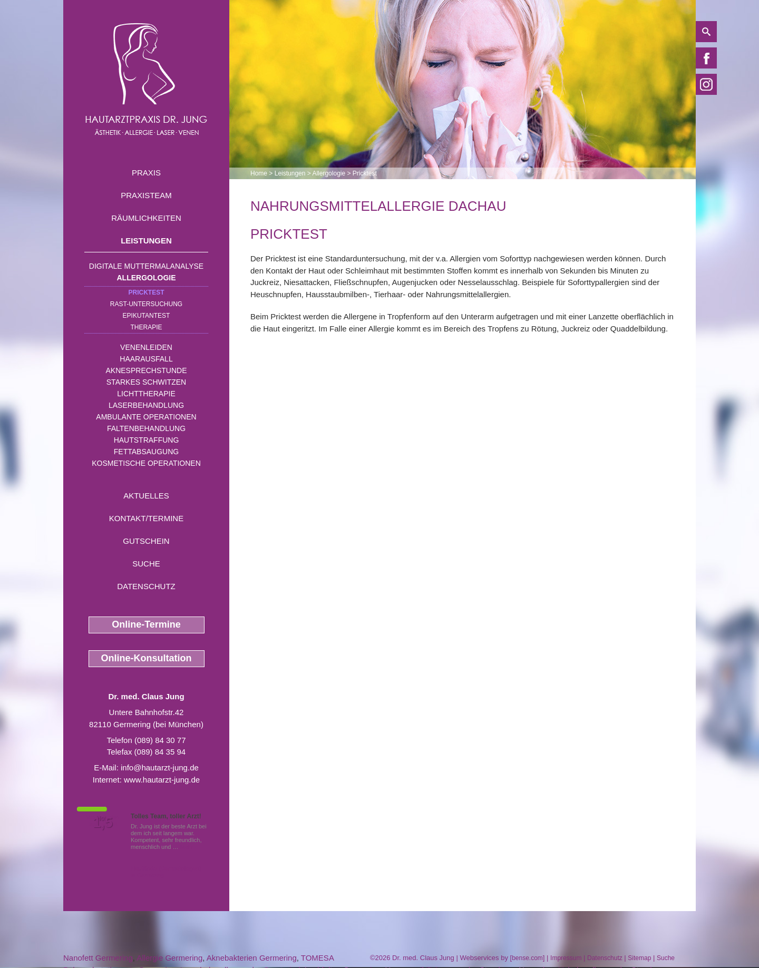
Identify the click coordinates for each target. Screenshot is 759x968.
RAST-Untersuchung (146, 304)
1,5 (103, 822)
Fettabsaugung (146, 451)
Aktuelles (146, 495)
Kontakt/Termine (146, 518)
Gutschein (146, 540)
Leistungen (146, 240)
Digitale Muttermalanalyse (146, 266)
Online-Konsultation (146, 658)
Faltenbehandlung (146, 428)
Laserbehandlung (146, 405)
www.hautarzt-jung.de (162, 779)
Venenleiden (146, 347)
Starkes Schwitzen (146, 382)
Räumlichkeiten (146, 217)
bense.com (527, 958)
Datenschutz (146, 586)
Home (258, 173)
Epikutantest (146, 315)
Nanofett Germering (98, 957)
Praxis (146, 172)
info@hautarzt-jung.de (160, 767)
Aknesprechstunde (146, 370)
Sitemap (639, 958)
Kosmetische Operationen (146, 463)
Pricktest (146, 292)
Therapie (146, 327)
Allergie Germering (169, 957)
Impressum (565, 958)
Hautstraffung (146, 440)
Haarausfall (146, 359)
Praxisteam (146, 195)
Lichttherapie (146, 393)
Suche (146, 563)
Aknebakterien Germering (252, 957)
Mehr (186, 847)
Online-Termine (146, 624)
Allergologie (146, 277)
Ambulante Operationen (146, 417)
